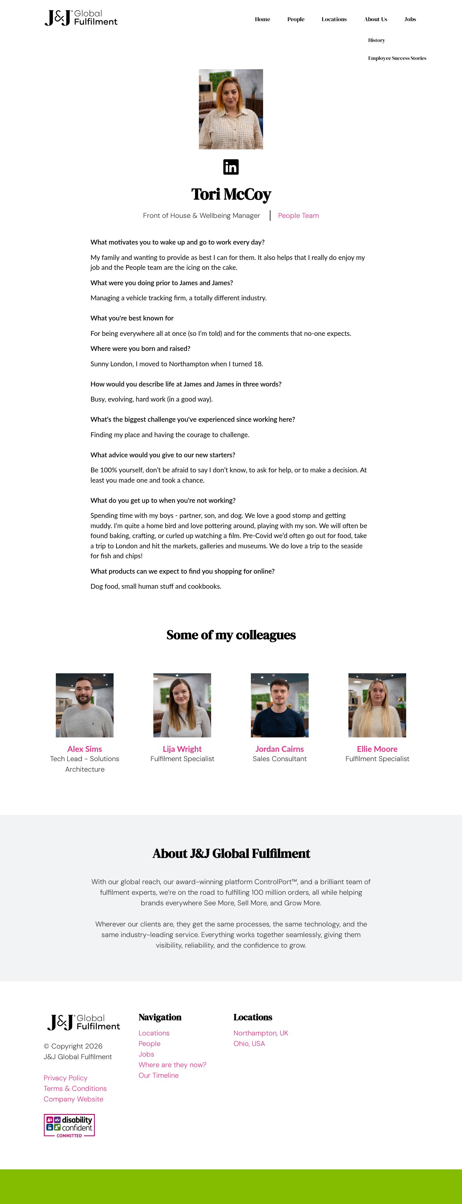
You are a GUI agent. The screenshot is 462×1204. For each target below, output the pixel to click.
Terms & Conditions (75, 1088)
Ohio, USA (249, 1043)
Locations (334, 19)
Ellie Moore (377, 748)
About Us (375, 19)
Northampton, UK (261, 1033)
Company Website (73, 1099)
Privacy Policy (66, 1078)
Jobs (410, 19)
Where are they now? (173, 1064)
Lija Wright (182, 748)
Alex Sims (84, 748)
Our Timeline (159, 1075)
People (295, 19)
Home (262, 19)
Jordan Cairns (280, 748)
